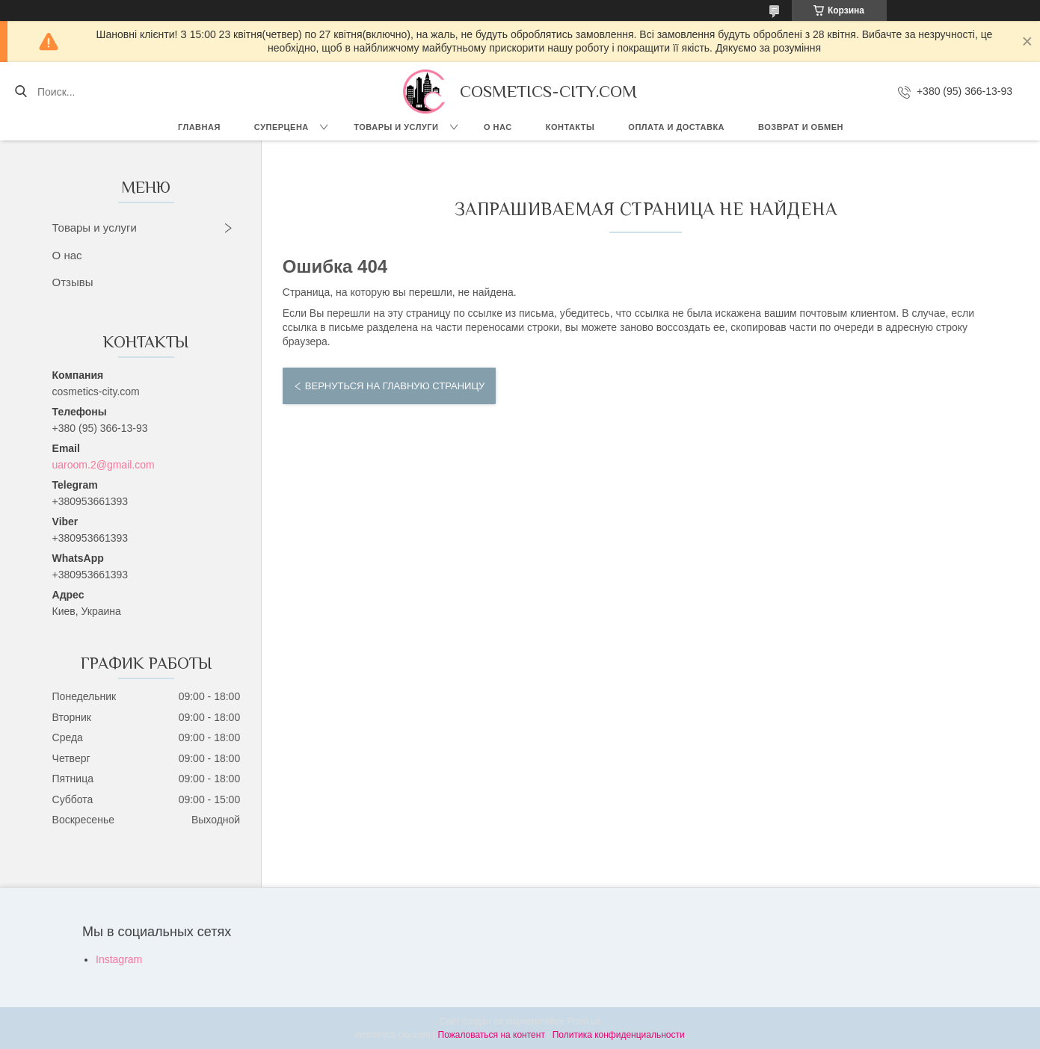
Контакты (570, 127)
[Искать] (20, 91)
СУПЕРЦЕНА (281, 127)
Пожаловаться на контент (491, 1035)
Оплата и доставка (676, 127)
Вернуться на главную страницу (394, 386)
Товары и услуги (396, 127)
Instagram (119, 959)
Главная (199, 127)
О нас (498, 127)
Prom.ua (583, 1021)
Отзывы (72, 282)
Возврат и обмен (800, 127)
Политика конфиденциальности (619, 1035)
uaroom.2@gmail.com (103, 465)
